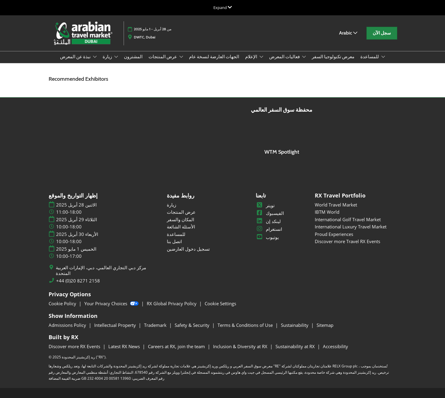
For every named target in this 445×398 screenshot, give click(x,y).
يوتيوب (267, 237)
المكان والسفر (180, 219)
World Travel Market (336, 205)
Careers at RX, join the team (177, 346)
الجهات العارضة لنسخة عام (214, 56)
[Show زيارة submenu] (116, 57)
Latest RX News (124, 346)
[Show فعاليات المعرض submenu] (304, 57)
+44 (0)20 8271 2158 (78, 281)
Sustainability (295, 325)
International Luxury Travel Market (350, 227)
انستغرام (269, 229)
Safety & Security (193, 325)
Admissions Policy (68, 325)
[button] (381, 33)
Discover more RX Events (75, 346)
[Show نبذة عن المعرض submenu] (95, 57)
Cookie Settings (220, 303)
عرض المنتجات (163, 56)
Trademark (156, 325)
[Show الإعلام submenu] (261, 57)
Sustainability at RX (295, 346)
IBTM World (327, 212)
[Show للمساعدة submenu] (383, 57)
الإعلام (251, 56)
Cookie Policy (63, 303)
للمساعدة (370, 56)
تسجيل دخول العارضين (188, 249)
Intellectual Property (115, 325)
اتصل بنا (174, 241)
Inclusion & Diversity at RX (241, 346)
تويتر (265, 205)
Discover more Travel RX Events (347, 241)
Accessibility (335, 346)
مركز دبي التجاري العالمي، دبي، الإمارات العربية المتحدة (101, 270)
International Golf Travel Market (348, 219)
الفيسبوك (270, 213)
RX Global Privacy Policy (172, 303)
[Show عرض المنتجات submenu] (181, 57)
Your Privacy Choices (112, 303)
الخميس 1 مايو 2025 (76, 249)
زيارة (108, 56)
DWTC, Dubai (144, 37)
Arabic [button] (348, 33)
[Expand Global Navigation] (222, 7)
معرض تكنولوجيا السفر (333, 56)
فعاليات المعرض (285, 56)
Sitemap (325, 325)
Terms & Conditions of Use (246, 325)
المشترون (133, 56)
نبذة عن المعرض (76, 56)
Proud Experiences (334, 234)
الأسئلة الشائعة (181, 227)
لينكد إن (268, 221)
